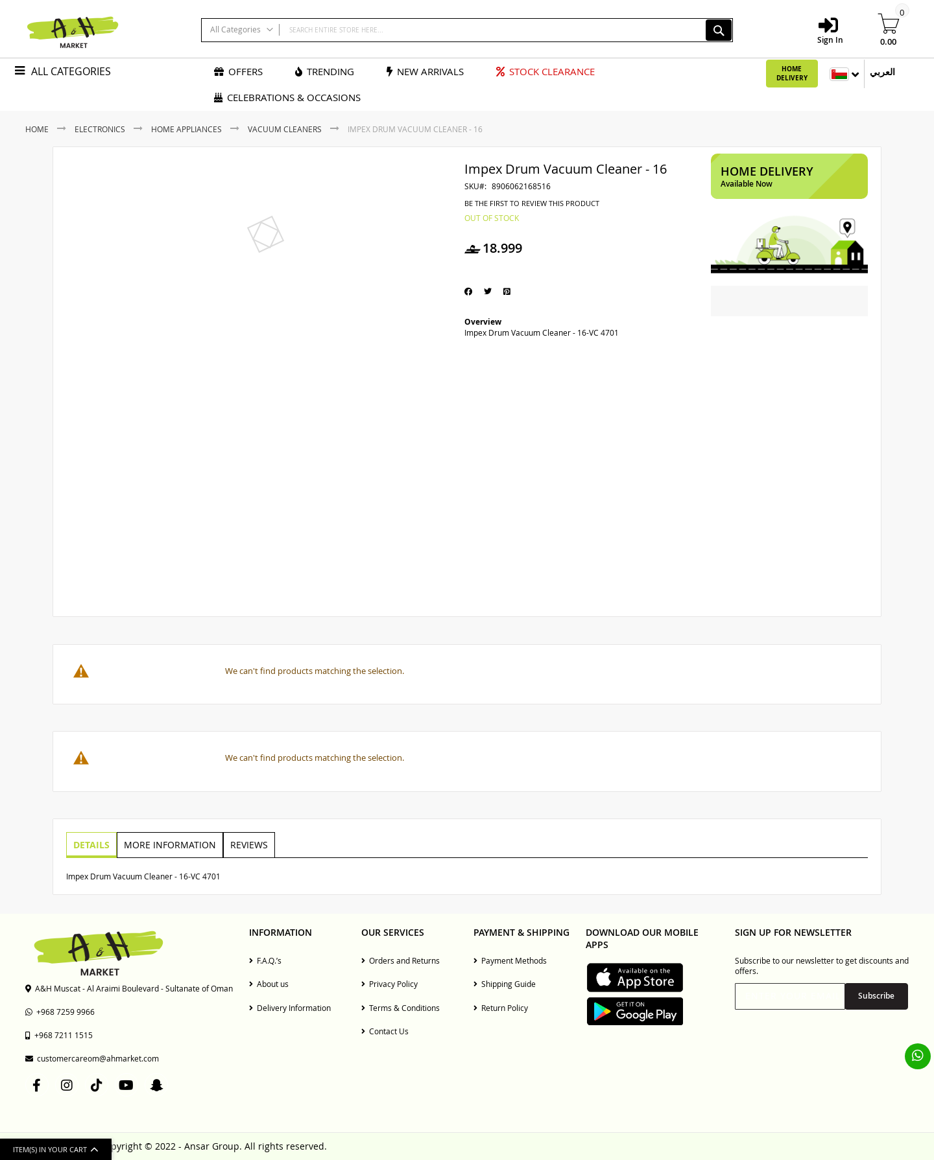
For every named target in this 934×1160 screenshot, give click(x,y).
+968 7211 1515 (59, 1035)
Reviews (246, 844)
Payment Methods (510, 960)
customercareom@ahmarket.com (92, 1058)
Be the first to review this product (531, 203)
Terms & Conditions (400, 1008)
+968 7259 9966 (60, 1011)
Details (91, 844)
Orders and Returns (400, 960)
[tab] (90, 845)
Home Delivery (792, 73)
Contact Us (385, 1031)
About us (269, 984)
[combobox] (467, 30)
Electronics (100, 129)
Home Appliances (186, 129)
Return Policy (500, 1008)
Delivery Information (290, 1008)
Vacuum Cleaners (285, 129)
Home (37, 129)
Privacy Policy (389, 984)
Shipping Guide (504, 984)
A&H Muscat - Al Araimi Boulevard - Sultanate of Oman (129, 988)
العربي (882, 71)
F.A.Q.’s (265, 960)
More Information (168, 844)
